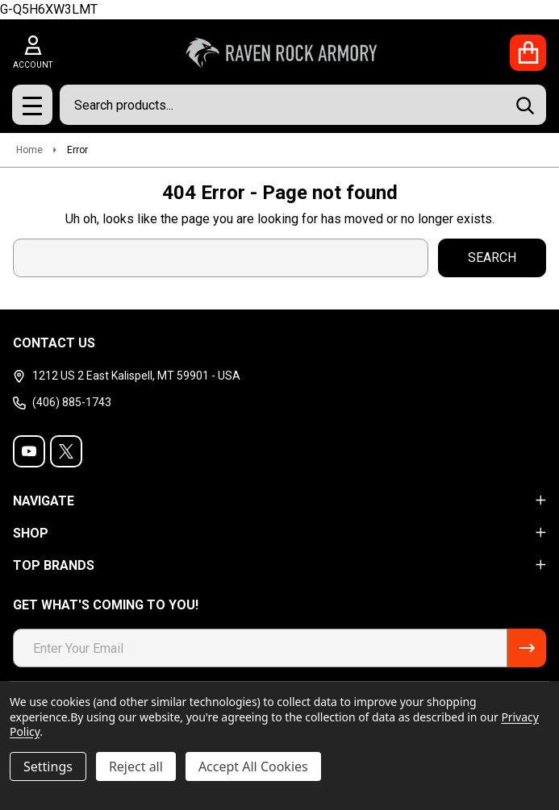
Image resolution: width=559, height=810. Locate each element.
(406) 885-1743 (62, 402)
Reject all (136, 766)
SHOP (279, 533)
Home (29, 150)
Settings (48, 766)
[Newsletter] (526, 648)
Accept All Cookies (253, 766)
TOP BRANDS (279, 565)
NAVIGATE (279, 501)
